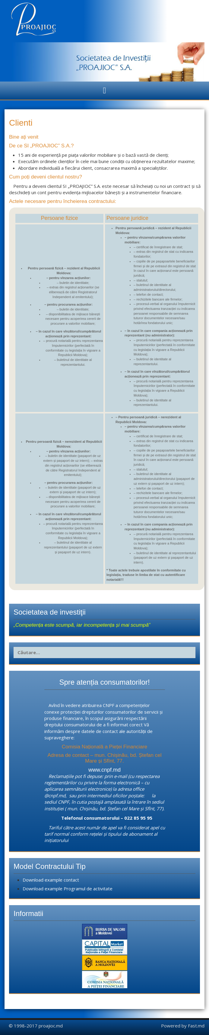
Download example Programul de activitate (67, 889)
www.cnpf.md (104, 770)
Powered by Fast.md (182, 1026)
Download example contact (51, 880)
